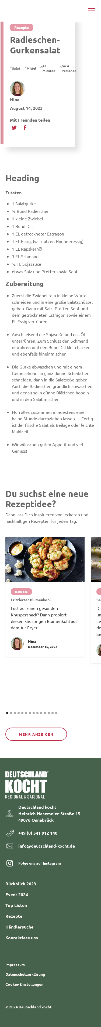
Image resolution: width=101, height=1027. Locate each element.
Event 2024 (16, 894)
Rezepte (13, 916)
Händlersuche (19, 927)
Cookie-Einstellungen (24, 984)
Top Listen (16, 905)
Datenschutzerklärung (25, 974)
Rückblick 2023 (20, 883)
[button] (90, 10)
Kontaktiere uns (21, 937)
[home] (18, 11)
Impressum (15, 964)
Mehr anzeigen (36, 734)
